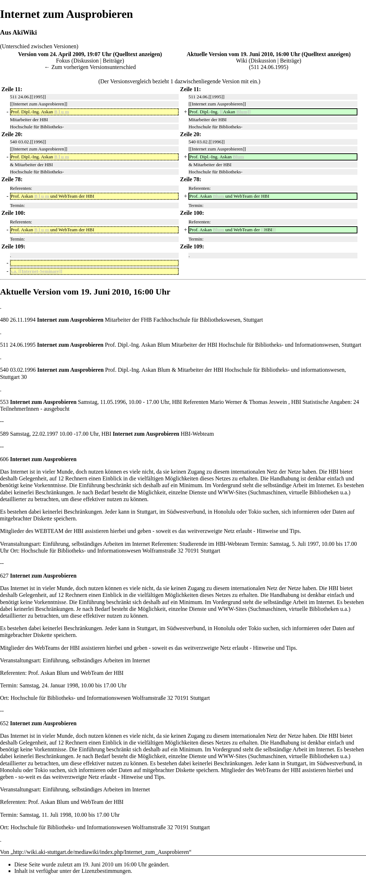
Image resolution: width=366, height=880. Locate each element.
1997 (52, 434)
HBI (119, 802)
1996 (30, 370)
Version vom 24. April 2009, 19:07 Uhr (65, 54)
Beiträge (112, 61)
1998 (72, 685)
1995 (280, 67)
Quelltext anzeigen (137, 54)
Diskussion (86, 61)
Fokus (63, 61)
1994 (29, 320)
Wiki (241, 61)
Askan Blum (155, 345)
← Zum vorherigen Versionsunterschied (90, 67)
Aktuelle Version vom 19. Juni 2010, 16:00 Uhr (243, 54)
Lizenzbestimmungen (106, 871)
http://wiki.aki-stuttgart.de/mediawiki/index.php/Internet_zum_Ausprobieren (101, 852)
